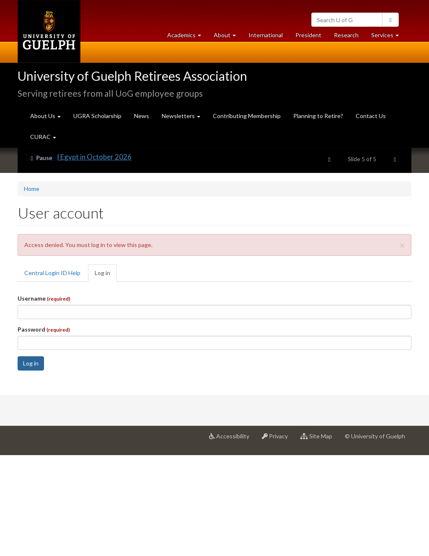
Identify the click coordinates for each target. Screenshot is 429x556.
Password (44, 430)
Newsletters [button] (181, 115)
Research (349, 37)
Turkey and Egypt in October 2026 (78, 257)
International (265, 35)
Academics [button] (187, 37)
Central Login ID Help (52, 373)
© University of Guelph (375, 537)
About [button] (228, 37)
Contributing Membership (247, 115)
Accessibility (232, 540)
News (141, 115)
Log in (106, 376)
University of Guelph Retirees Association (132, 75)
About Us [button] (45, 115)
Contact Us (371, 115)
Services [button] (388, 37)
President (308, 35)
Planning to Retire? (318, 115)
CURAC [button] (43, 136)
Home (31, 289)
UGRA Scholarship (97, 115)
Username (44, 399)
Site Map (319, 540)
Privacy (278, 540)
